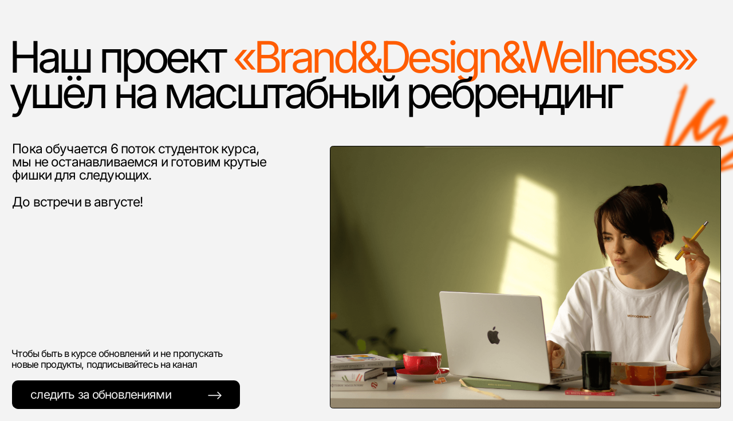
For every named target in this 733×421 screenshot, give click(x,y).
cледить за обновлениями (100, 394)
